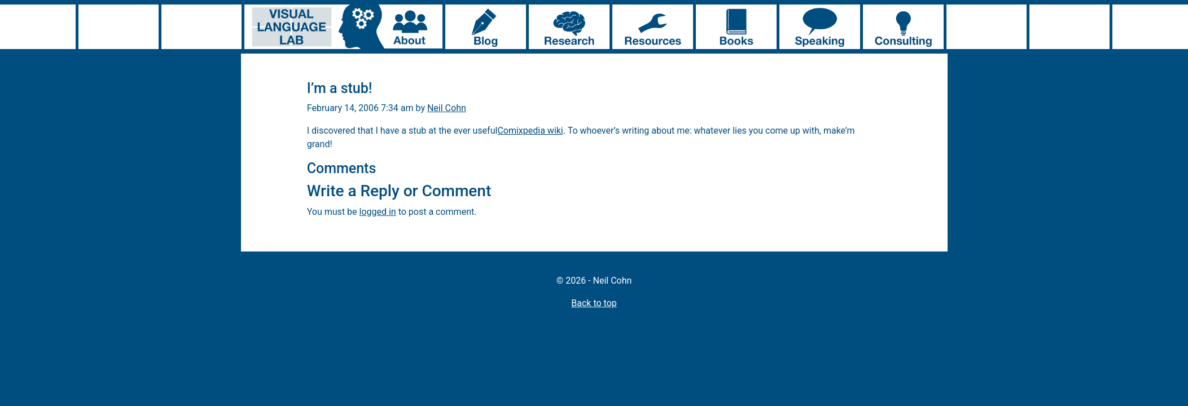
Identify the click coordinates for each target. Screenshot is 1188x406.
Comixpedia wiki (530, 130)
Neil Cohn (446, 108)
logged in (378, 211)
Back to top (593, 303)
